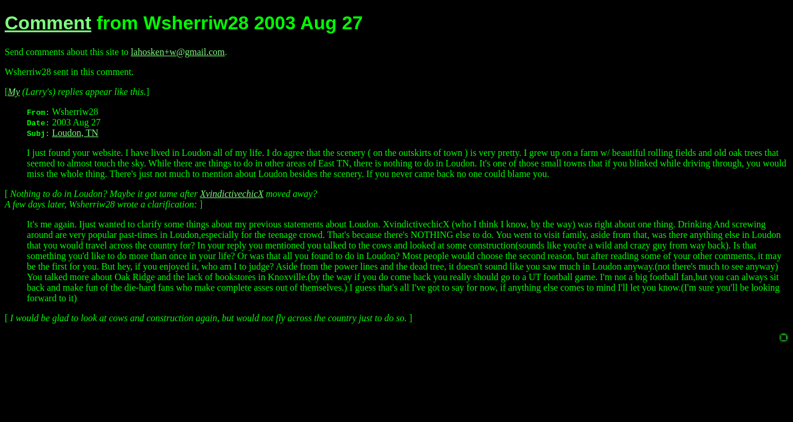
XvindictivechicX (231, 194)
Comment (48, 22)
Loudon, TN (75, 133)
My (13, 92)
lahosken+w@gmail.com (178, 52)
